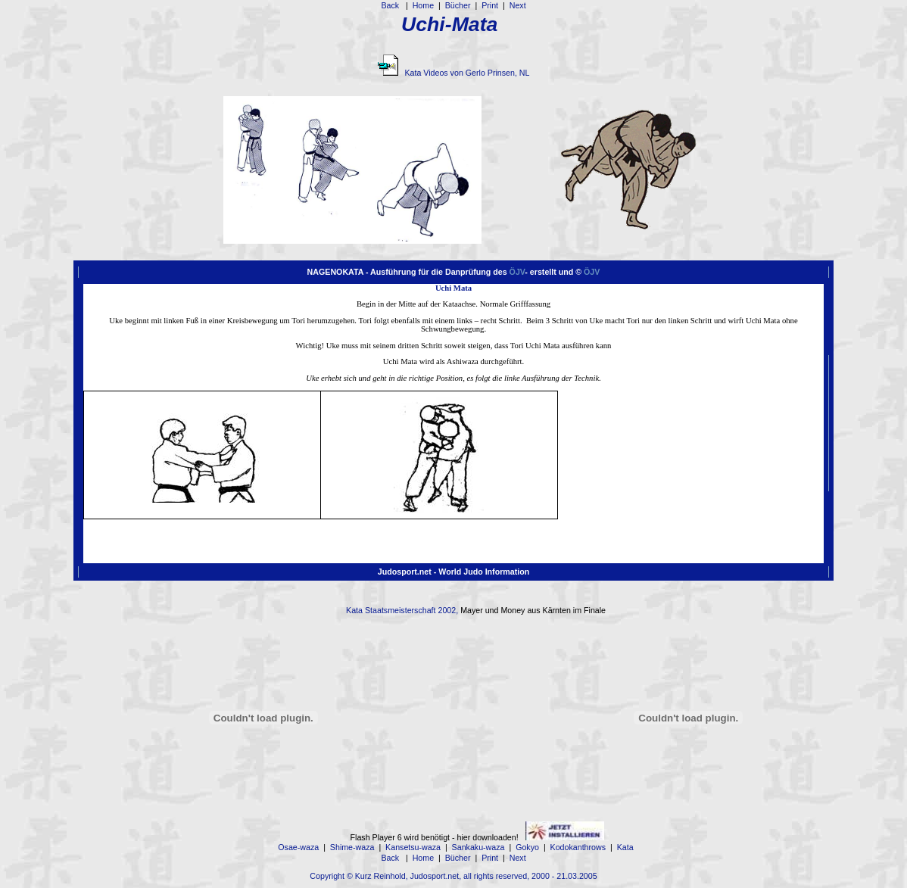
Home (423, 5)
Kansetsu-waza (413, 847)
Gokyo (527, 847)
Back (391, 5)
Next (518, 5)
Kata (625, 847)
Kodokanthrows (578, 847)
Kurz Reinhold (380, 875)
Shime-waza (352, 847)
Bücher (458, 5)
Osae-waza (298, 847)
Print (490, 5)
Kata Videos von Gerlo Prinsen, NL (464, 72)
